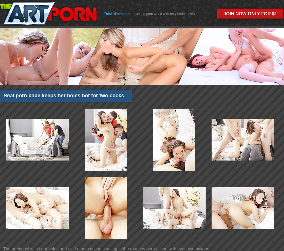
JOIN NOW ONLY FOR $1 (250, 13)
